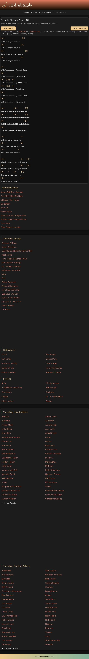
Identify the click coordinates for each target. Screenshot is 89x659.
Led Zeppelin (51, 608)
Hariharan (6, 445)
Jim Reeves (7, 603)
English (42, 12)
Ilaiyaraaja (49, 445)
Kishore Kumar (8, 454)
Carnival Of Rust (9, 243)
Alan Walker (50, 571)
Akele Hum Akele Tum (12, 388)
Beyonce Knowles (53, 575)
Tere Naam (7, 392)
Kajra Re (4, 208)
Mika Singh (7, 466)
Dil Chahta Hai (52, 383)
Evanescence (8, 599)
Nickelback (50, 620)
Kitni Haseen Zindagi (11, 263)
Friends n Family (9, 363)
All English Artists (10, 649)
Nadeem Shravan (53, 474)
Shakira (48, 632)
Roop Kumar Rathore (11, 486)
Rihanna (49, 628)
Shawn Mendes (9, 636)
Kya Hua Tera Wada (11, 298)
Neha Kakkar (8, 478)
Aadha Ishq (7, 255)
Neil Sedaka (50, 616)
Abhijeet (6, 417)
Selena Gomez (8, 632)
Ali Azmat (49, 421)
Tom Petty (6, 644)
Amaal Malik (7, 425)
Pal (3, 278)
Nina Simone (8, 624)
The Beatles (7, 640)
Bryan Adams (8, 583)
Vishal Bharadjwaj (53, 499)
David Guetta (51, 591)
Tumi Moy (5, 223)
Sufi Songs (6, 359)
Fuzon (48, 437)
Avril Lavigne (7, 575)
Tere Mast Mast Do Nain (12, 196)
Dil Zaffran (5, 204)
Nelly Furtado (8, 620)
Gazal (4, 354)
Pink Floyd (6, 628)
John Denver (51, 603)
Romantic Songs (53, 372)
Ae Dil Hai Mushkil (54, 397)
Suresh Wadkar (9, 499)
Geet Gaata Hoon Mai (11, 227)
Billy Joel (6, 579)
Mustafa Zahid (8, 474)
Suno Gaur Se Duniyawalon (13, 216)
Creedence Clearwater (12, 591)
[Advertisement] (45, 329)
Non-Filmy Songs (54, 368)
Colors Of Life (8, 368)
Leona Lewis (7, 612)
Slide (4, 274)
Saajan (49, 401)
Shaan (48, 486)
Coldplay (49, 587)
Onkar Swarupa (9, 282)
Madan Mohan (8, 462)
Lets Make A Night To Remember (17, 251)
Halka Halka (6, 212)
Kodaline (6, 608)
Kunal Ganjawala (53, 454)
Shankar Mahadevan (54, 491)
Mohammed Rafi (9, 470)
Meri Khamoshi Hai (10, 290)
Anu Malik (49, 429)
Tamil (56, 12)
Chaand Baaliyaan (10, 286)
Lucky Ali (49, 458)
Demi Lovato (7, 595)
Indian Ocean (8, 450)
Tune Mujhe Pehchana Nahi (14, 259)
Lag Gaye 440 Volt (10, 294)
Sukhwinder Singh (53, 495)
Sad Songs (51, 354)
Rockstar (50, 392)
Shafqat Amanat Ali (11, 491)
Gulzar (48, 441)
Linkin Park (50, 612)
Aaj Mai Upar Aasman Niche (14, 219)
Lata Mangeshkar (10, 458)
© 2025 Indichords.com (44, 656)
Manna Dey (50, 462)
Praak (4, 482)
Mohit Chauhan (52, 470)
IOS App (22, 32)
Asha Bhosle (51, 433)
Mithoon (49, 466)
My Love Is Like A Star (11, 302)
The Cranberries (52, 640)
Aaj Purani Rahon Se (11, 270)
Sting (47, 636)
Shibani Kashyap (9, 495)
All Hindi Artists (9, 503)
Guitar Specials (8, 372)
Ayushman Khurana (11, 437)
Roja (4, 383)
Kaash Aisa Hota (9, 247)
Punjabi (49, 12)
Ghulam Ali (7, 441)
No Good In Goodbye (11, 267)
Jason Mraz (50, 599)
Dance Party (51, 359)
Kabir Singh (51, 388)
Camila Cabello (52, 583)
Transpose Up (8, 28)
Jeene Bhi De (8, 306)
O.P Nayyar (50, 478)
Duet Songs (51, 363)
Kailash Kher (51, 450)
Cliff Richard (7, 587)
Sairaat (5, 397)
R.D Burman (51, 482)
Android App (34, 32)
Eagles (48, 595)
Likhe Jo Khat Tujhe (10, 200)
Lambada (6, 309)
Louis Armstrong (9, 616)
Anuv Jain (6, 433)
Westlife (49, 644)
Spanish (34, 12)
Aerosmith (6, 571)
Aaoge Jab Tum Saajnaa (12, 192)
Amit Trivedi (50, 425)
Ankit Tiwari (7, 429)
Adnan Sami (51, 417)
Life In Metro (7, 401)
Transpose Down (79, 28)
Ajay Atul (6, 421)
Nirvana (48, 624)
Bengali (26, 12)
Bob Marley (50, 579)
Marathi (62, 12)
